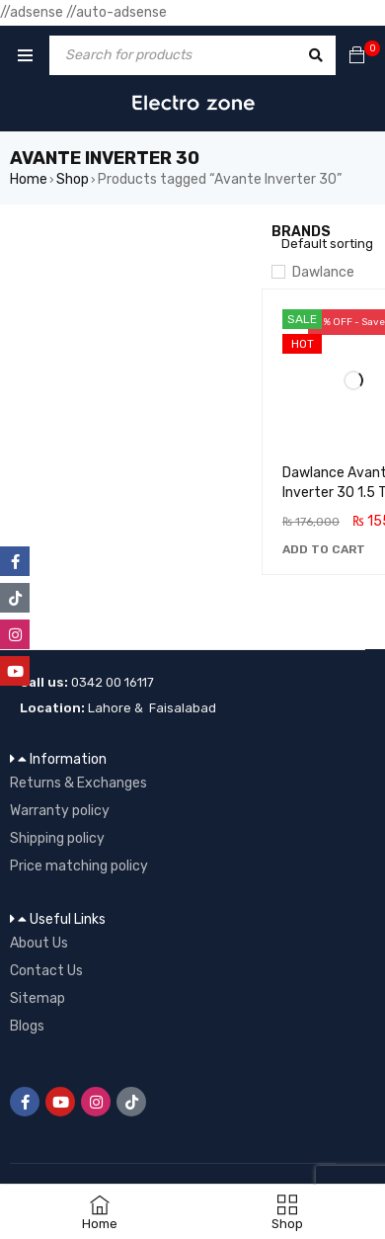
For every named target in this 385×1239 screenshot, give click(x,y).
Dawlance (323, 272)
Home (28, 179)
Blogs (27, 1026)
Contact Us (46, 970)
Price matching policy (79, 866)
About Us (39, 943)
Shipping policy (57, 838)
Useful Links (68, 919)
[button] (323, 549)
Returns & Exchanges (78, 783)
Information (68, 759)
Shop (72, 179)
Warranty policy (60, 810)
